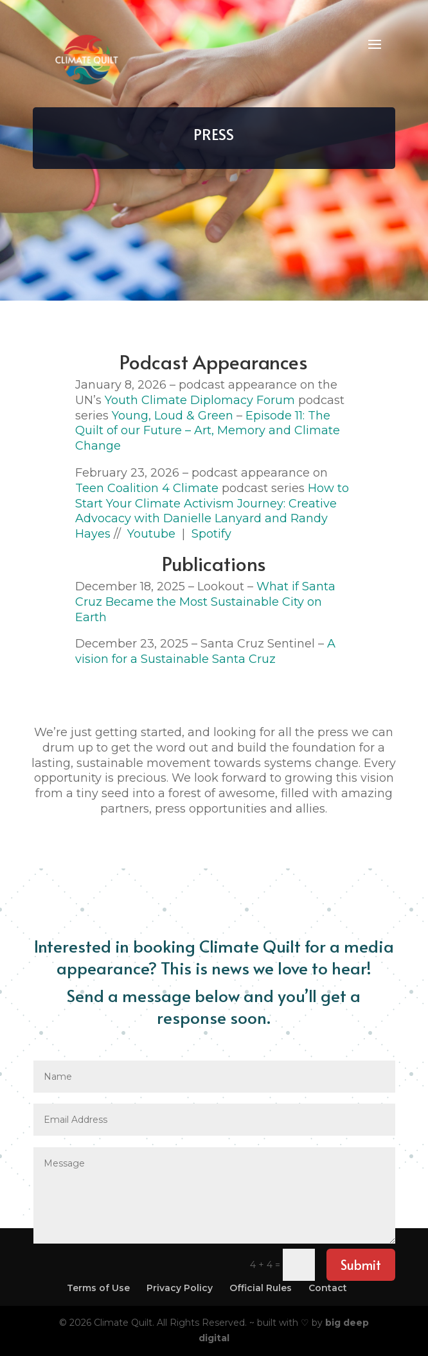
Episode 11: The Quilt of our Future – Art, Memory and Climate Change (207, 431)
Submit (361, 1265)
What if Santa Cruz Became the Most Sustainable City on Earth (205, 601)
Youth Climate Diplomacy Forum (200, 400)
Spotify (211, 534)
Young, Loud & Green (172, 416)
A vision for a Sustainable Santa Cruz (205, 651)
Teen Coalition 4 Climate (146, 488)
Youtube (148, 534)
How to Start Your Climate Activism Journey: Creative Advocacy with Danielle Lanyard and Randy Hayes (212, 511)
